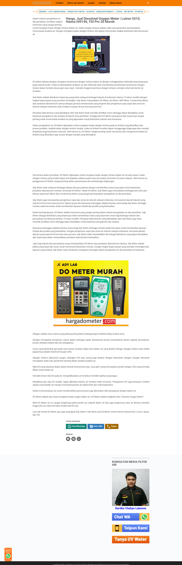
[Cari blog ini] (148, 3)
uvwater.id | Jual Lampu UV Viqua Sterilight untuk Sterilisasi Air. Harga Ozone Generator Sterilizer (97, 561)
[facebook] (79, 435)
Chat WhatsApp (87, 423)
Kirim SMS (107, 423)
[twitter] (84, 435)
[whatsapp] (90, 435)
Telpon (123, 423)
